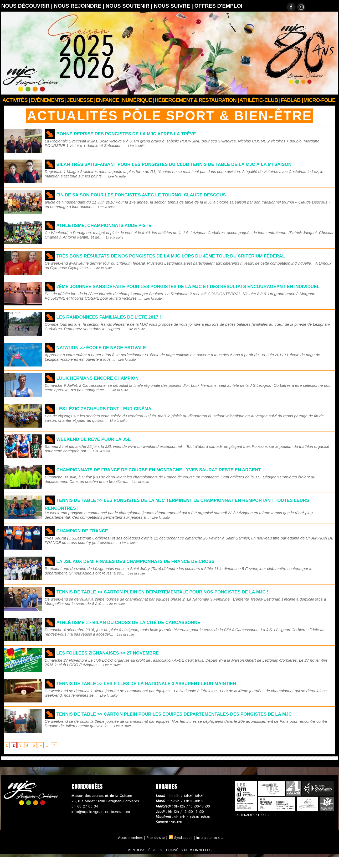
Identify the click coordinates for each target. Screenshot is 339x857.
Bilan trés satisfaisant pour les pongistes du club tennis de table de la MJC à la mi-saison (194, 164)
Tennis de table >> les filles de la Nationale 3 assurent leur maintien (162, 683)
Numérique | (138, 100)
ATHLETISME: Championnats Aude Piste (112, 225)
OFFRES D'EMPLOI (218, 6)
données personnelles (197, 850)
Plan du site (154, 838)
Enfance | (109, 100)
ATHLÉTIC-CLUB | (259, 100)
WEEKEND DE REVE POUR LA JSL (100, 439)
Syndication (184, 838)
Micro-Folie (319, 100)
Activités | (16, 100)
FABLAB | (292, 100)
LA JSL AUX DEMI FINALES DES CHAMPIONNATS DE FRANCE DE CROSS (149, 561)
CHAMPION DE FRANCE (86, 530)
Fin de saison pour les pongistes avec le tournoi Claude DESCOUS (156, 194)
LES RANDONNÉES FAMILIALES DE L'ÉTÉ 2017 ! (117, 317)
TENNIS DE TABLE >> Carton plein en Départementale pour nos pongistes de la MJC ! (181, 592)
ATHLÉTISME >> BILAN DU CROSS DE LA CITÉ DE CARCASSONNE (141, 622)
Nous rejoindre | (80, 6)
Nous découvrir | (27, 6)
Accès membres (127, 838)
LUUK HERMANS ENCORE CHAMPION (104, 378)
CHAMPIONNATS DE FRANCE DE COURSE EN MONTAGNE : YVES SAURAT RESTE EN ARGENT (176, 469)
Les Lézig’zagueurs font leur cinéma (112, 408)
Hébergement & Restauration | (197, 100)
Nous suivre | (174, 6)
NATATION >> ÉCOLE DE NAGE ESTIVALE (109, 347)
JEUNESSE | (81, 100)
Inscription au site (213, 838)
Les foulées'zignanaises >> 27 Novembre (116, 653)
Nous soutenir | (130, 6)
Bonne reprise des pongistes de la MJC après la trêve (138, 133)
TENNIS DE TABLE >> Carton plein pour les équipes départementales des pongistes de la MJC (194, 714)
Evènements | (48, 100)
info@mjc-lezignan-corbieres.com (99, 812)
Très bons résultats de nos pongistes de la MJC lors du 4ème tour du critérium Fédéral (190, 256)
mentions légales (136, 850)
